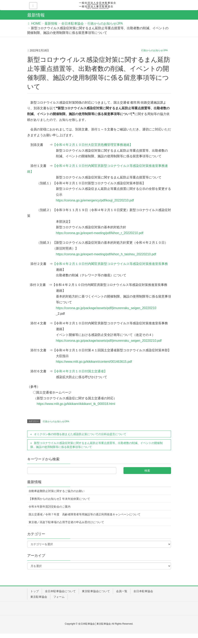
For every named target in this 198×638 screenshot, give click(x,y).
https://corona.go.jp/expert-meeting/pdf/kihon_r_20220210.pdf (99, 233)
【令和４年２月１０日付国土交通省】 (80, 371)
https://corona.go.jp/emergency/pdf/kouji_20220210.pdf (95, 200)
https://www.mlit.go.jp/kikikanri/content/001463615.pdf (94, 361)
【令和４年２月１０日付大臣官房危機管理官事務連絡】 (93, 144)
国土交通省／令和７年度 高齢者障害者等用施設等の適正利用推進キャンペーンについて (84, 514)
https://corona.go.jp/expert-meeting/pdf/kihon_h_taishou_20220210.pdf (106, 254)
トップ (34, 591)
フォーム (59, 596)
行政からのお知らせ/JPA (154, 50)
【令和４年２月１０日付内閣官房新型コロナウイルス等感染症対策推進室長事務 (110, 263)
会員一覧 (121, 591)
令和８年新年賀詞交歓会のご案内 (50, 506)
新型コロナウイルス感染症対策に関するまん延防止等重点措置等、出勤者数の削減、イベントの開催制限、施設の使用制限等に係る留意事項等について (96, 445)
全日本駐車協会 (143, 591)
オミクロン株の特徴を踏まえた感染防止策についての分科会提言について (80, 434)
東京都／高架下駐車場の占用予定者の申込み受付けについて (66, 522)
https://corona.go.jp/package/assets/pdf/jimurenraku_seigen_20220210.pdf (110, 340)
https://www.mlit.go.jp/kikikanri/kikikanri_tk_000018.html (76, 404)
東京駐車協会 (38, 596)
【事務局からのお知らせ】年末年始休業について (59, 498)
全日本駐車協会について (60, 591)
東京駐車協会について (96, 591)
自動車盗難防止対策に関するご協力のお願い (57, 491)
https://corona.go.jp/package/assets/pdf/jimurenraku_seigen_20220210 (106, 308)
